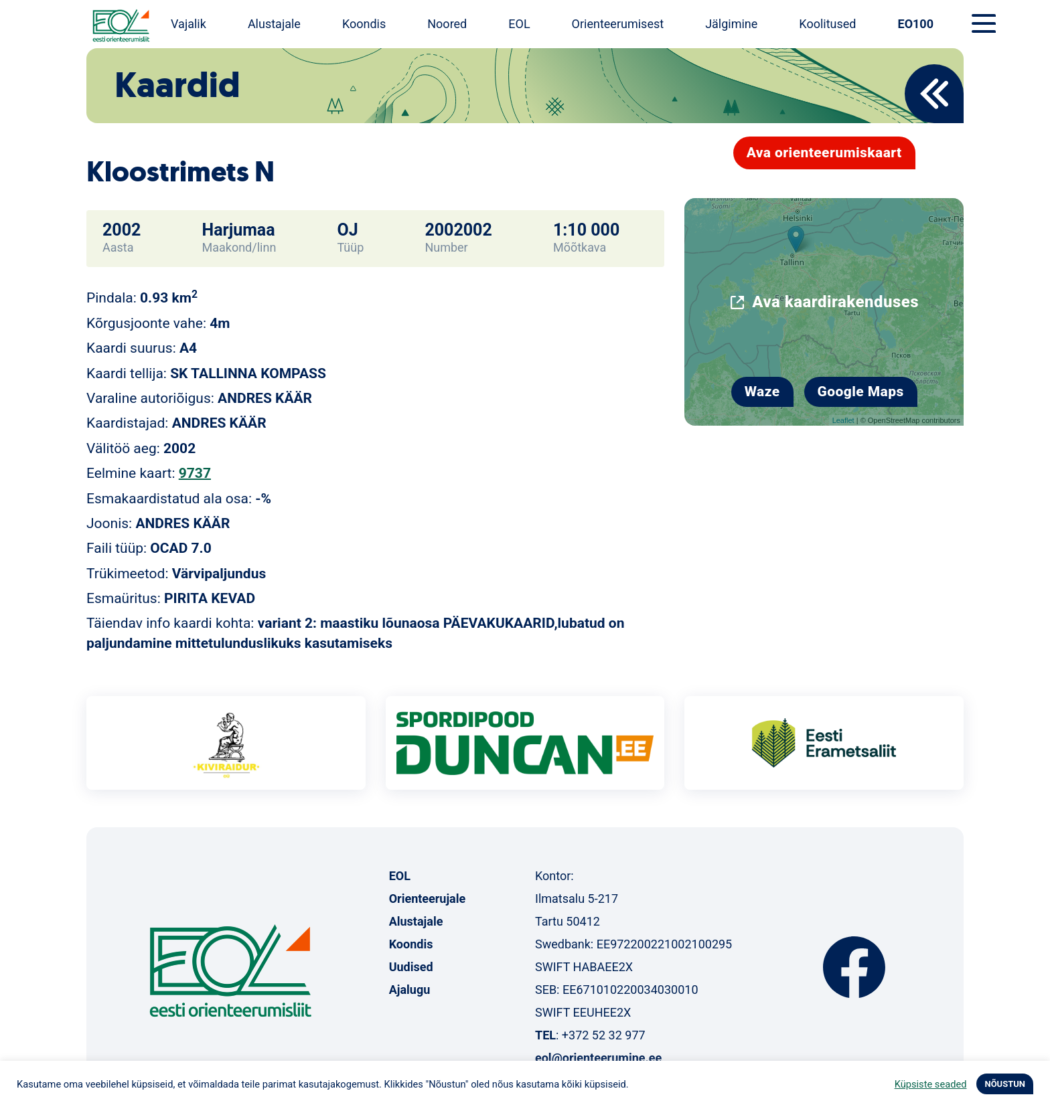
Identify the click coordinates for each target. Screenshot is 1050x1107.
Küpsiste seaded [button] (931, 1084)
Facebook (854, 967)
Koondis (364, 24)
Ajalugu (410, 990)
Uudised (411, 967)
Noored (447, 24)
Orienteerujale (427, 898)
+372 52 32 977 (604, 1035)
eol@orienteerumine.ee (598, 1058)
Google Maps (861, 392)
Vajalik (188, 24)
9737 (195, 473)
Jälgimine (731, 24)
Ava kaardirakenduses (835, 301)
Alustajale (274, 24)
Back (934, 93)
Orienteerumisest (618, 24)
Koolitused (827, 24)
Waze (762, 392)
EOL (519, 24)
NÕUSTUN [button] (1004, 1084)
